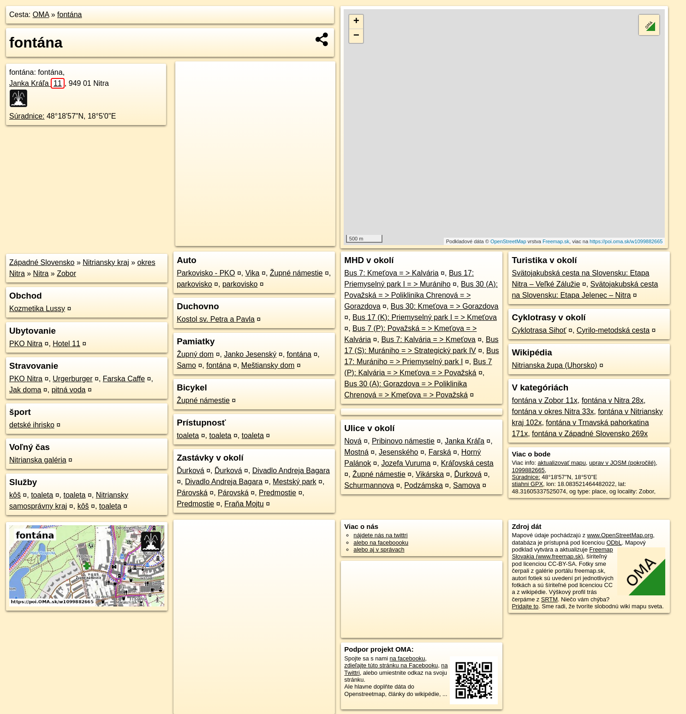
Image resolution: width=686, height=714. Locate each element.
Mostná (356, 452)
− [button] (356, 36)
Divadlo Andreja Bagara (291, 470)
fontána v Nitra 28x (613, 400)
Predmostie (277, 493)
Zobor (66, 273)
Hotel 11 (66, 344)
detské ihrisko (31, 425)
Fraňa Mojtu (243, 504)
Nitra (41, 273)
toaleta (42, 495)
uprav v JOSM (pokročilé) (622, 462)
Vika (252, 273)
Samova (466, 485)
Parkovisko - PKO (206, 273)
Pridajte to (525, 606)
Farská (440, 452)
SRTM (549, 599)
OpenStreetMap (508, 241)
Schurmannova (369, 485)
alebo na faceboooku (380, 542)
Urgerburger (72, 379)
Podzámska (423, 485)
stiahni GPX (527, 483)
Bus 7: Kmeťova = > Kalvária (391, 273)
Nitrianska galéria (37, 460)
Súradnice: (27, 116)
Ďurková (190, 470)
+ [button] (356, 22)
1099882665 (528, 470)
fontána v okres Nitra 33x (553, 411)
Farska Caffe (124, 379)
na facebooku (407, 658)
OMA (41, 14)
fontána (69, 14)
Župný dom (195, 354)
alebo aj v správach (378, 549)
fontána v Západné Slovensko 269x (590, 434)
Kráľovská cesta (467, 463)
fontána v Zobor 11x (544, 400)
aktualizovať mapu (561, 462)
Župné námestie (296, 273)
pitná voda (69, 390)
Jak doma (25, 390)
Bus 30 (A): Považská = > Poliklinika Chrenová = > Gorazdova (421, 295)
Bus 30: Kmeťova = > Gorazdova (445, 306)
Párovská (192, 493)
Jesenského (398, 452)
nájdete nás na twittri (380, 535)
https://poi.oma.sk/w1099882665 (626, 241)
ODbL (613, 542)
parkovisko (194, 284)
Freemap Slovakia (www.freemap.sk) (562, 553)
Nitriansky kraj (106, 262)
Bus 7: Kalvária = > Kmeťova (428, 339)
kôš (15, 495)
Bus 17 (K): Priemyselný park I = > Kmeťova (424, 317)
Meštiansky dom (268, 365)
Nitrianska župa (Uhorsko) (554, 365)
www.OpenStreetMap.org (620, 535)
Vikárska (430, 474)
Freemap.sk (556, 241)
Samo (186, 365)
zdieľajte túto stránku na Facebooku (391, 665)
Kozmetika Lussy (37, 308)
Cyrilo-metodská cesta (613, 330)
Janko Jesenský (250, 354)
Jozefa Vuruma (405, 463)
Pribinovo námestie (403, 441)
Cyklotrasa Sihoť (539, 330)
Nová (352, 441)
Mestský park (294, 482)
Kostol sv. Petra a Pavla (216, 319)
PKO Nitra (25, 344)
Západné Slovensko (41, 262)
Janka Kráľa (37, 83)
